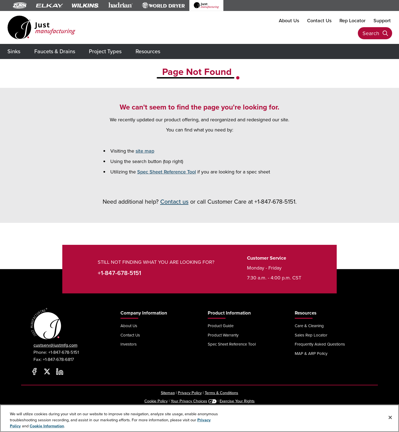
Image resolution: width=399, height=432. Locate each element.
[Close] (390, 417)
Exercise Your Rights (237, 401)
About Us (289, 20)
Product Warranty (223, 335)
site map (145, 150)
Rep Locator (352, 20)
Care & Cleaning (309, 326)
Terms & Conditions (221, 392)
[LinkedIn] (59, 372)
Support (382, 20)
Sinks (13, 51)
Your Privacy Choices (189, 401)
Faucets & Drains (54, 51)
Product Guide (221, 326)
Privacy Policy (190, 392)
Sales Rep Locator (311, 335)
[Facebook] (34, 372)
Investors (128, 344)
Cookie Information (47, 426)
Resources (148, 51)
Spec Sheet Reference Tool (166, 171)
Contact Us (319, 20)
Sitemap (168, 392)
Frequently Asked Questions (320, 344)
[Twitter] (47, 372)
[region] (199, 418)
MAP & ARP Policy (311, 353)
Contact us (174, 201)
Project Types (105, 51)
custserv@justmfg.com (55, 345)
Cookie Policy (156, 401)
